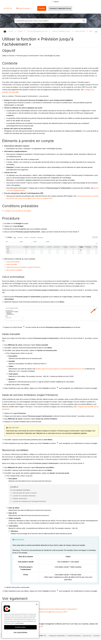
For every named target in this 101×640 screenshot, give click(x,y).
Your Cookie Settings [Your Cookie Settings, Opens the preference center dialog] (20, 632)
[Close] (36, 604)
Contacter (41, 8)
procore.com (8, 8)
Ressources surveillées (14, 270)
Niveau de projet (80, 31)
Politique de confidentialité (57, 635)
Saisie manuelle (11, 264)
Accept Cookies (20, 627)
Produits (20, 31)
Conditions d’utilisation (74, 635)
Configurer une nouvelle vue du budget (17, 211)
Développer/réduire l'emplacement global (96, 30)
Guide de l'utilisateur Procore (61, 31)
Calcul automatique (13, 262)
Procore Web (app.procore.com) (37, 31)
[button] (84, 20)
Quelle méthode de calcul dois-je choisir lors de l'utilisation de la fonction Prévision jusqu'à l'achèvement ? (40, 609)
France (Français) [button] (24, 8)
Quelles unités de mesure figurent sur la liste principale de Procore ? (59, 369)
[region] (20, 619)
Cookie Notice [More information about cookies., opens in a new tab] (19, 623)
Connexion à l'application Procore (60, 8)
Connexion (96, 635)
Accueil (10, 31)
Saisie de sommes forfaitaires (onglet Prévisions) (23, 267)
